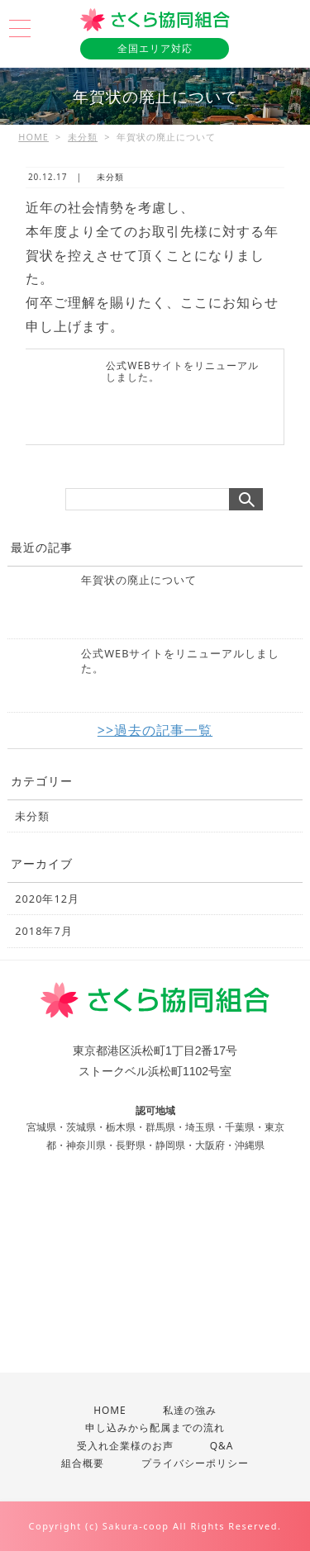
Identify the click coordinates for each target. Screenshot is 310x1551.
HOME (33, 136)
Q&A (222, 1445)
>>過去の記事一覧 (155, 730)
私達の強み (190, 1409)
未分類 (83, 136)
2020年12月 (47, 898)
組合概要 (82, 1462)
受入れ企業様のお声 (125, 1445)
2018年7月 (43, 930)
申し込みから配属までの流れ (155, 1427)
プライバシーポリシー (195, 1462)
